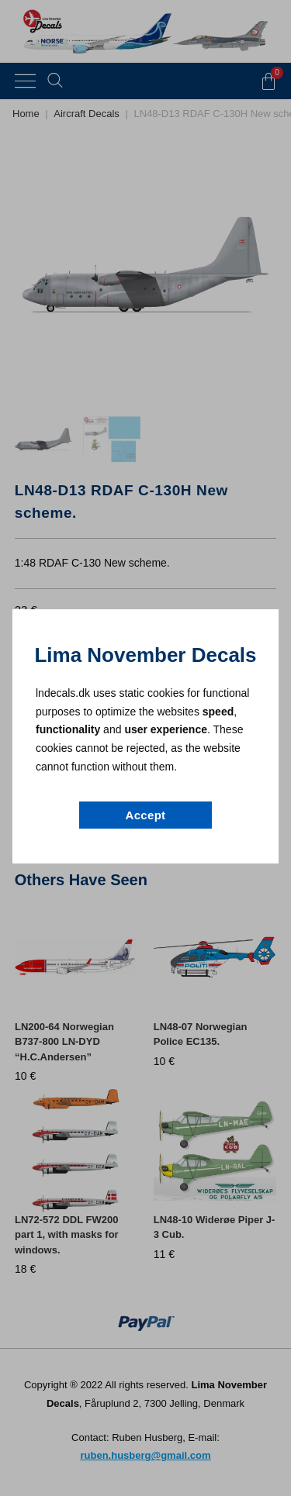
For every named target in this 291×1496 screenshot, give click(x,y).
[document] (145, 748)
